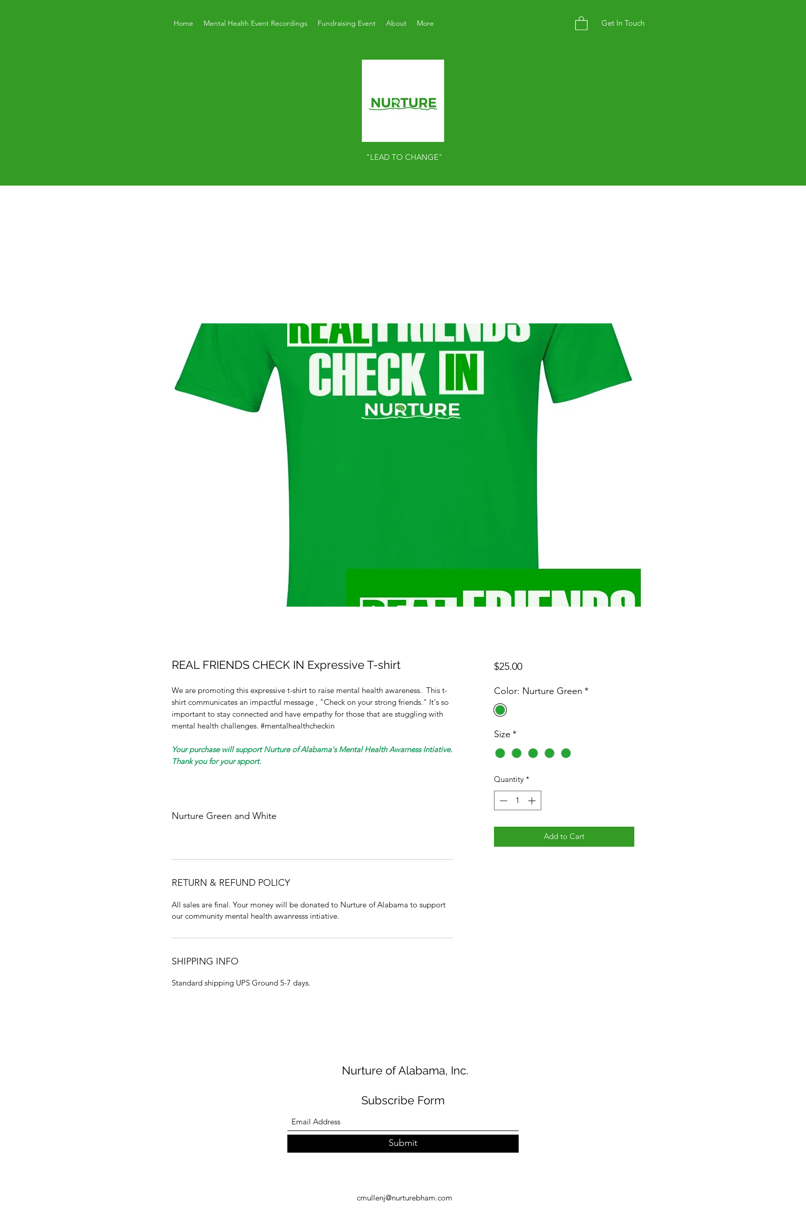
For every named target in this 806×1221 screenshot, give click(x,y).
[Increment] (533, 800)
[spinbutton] (517, 800)
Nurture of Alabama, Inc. (405, 1070)
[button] (581, 22)
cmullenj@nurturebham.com (404, 1197)
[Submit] (403, 1144)
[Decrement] (502, 800)
